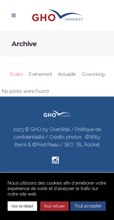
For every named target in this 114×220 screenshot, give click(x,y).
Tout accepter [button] (88, 206)
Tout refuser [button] (54, 206)
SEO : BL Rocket (82, 145)
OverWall (60, 129)
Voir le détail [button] (22, 206)
